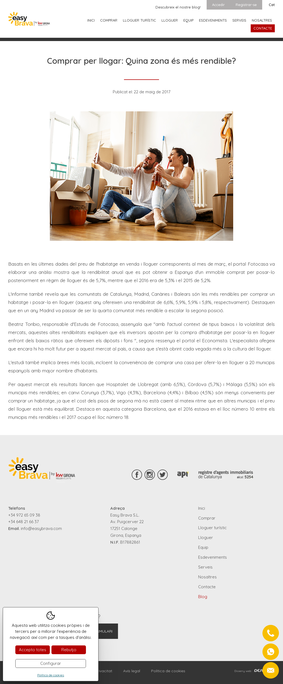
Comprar (108, 20)
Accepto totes (32, 649)
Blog (202, 596)
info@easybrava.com (41, 528)
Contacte (262, 28)
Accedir (218, 4)
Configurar (50, 663)
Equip (188, 20)
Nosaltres (262, 20)
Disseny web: (254, 671)
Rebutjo (68, 649)
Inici (91, 20)
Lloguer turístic (139, 20)
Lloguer (169, 20)
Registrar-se (246, 4)
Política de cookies (168, 670)
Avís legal (131, 670)
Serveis (239, 20)
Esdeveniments (213, 20)
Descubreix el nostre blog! (178, 7)
